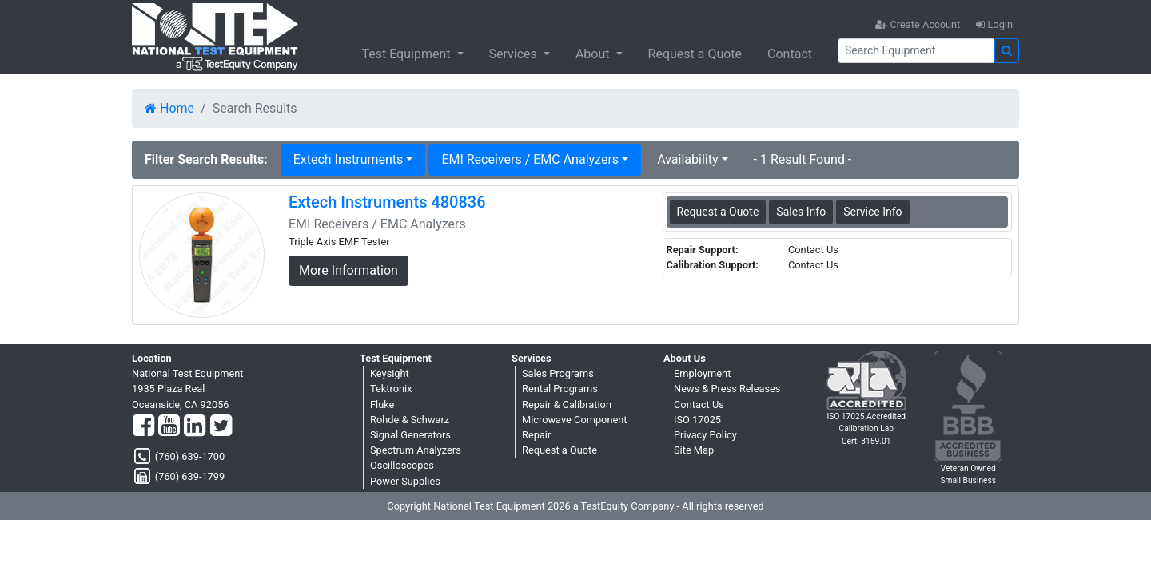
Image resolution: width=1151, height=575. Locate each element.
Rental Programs (560, 389)
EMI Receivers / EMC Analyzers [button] (530, 159)
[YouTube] (169, 426)
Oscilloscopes (402, 465)
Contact (789, 53)
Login (994, 24)
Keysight (389, 373)
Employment (702, 373)
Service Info (872, 211)
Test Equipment (407, 53)
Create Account (917, 24)
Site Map (694, 450)
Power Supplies (405, 481)
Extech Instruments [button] (348, 159)
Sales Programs (558, 373)
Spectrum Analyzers (415, 450)
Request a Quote (695, 53)
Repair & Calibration (566, 404)
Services (514, 53)
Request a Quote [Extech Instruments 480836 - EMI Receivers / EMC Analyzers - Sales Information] (718, 211)
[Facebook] (143, 426)
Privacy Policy (705, 435)
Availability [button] (687, 159)
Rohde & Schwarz (409, 420)
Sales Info (801, 211)
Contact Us (699, 404)
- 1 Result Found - (803, 159)
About (594, 53)
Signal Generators (410, 435)
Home (169, 108)
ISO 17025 (697, 420)
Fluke (382, 404)
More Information (348, 270)
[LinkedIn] (194, 426)
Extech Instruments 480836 (387, 202)
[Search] (916, 50)
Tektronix (391, 389)
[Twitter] (221, 426)
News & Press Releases (727, 389)
